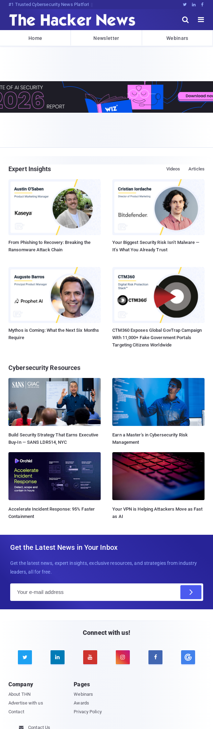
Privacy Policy (87, 711)
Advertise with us (25, 703)
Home (35, 38)
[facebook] (155, 657)
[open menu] (201, 19)
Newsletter (106, 38)
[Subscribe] (190, 592)
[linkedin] (58, 657)
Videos (173, 168)
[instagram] (123, 657)
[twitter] (25, 657)
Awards (81, 703)
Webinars (177, 38)
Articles (196, 168)
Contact (16, 711)
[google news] (188, 657)
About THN (19, 694)
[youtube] (90, 657)
